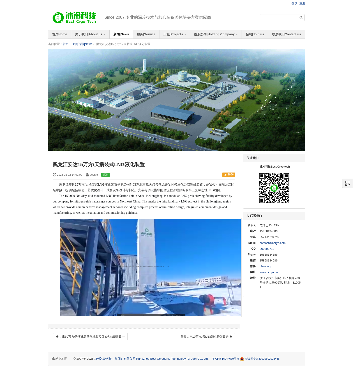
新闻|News (121, 34)
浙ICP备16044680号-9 (225, 358)
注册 (302, 3)
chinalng (265, 266)
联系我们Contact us (286, 34)
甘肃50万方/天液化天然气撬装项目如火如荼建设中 (90, 336)
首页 (66, 44)
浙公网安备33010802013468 (262, 358)
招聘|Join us (255, 34)
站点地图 (59, 358)
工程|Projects (174, 34)
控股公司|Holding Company (216, 34)
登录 (294, 3)
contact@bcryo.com (273, 243)
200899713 (267, 248)
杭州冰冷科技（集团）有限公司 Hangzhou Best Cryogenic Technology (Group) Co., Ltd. (152, 358)
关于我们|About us (90, 34)
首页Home (59, 34)
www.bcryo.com (270, 272)
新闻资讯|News (82, 44)
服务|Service (146, 34)
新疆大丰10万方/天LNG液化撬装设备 (206, 336)
